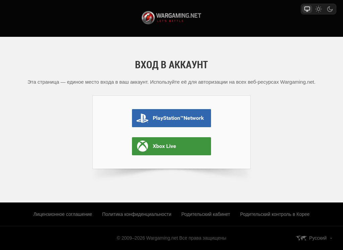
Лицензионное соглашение (62, 214)
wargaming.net (171, 17)
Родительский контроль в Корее (275, 214)
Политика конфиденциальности (137, 214)
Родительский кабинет (206, 214)
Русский (318, 238)
